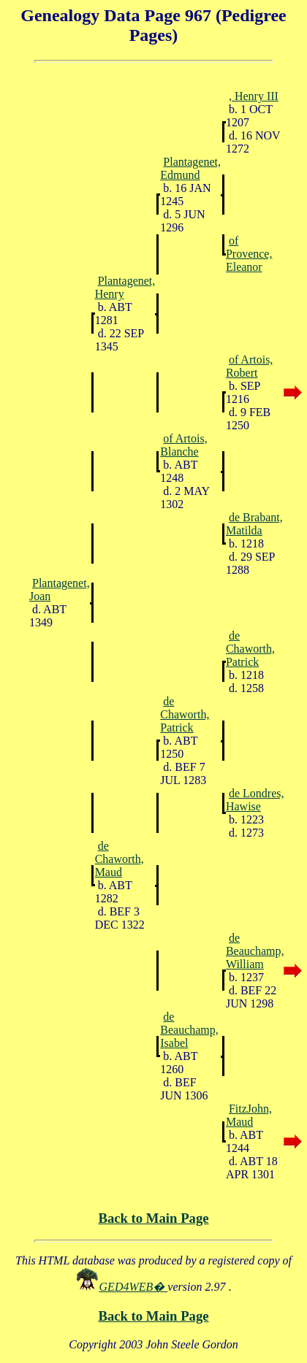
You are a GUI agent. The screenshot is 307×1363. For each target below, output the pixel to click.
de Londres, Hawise (255, 800)
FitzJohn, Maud (249, 1115)
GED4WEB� (133, 1287)
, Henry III (253, 96)
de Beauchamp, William (255, 951)
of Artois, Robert (249, 366)
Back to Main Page (153, 1218)
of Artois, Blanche (183, 445)
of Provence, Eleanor (249, 253)
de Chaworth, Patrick (250, 648)
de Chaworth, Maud (119, 859)
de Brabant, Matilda (254, 524)
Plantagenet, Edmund (190, 168)
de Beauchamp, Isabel (189, 1029)
